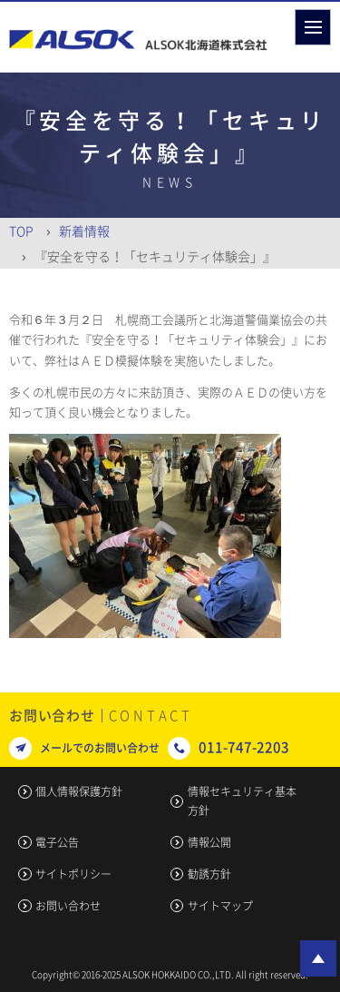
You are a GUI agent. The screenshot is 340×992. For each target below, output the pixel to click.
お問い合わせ (68, 906)
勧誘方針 (209, 874)
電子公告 (57, 842)
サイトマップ (220, 906)
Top (21, 230)
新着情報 (84, 230)
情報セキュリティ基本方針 (242, 801)
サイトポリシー (73, 874)
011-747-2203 (244, 747)
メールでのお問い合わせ (100, 748)
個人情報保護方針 (78, 791)
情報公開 (209, 842)
